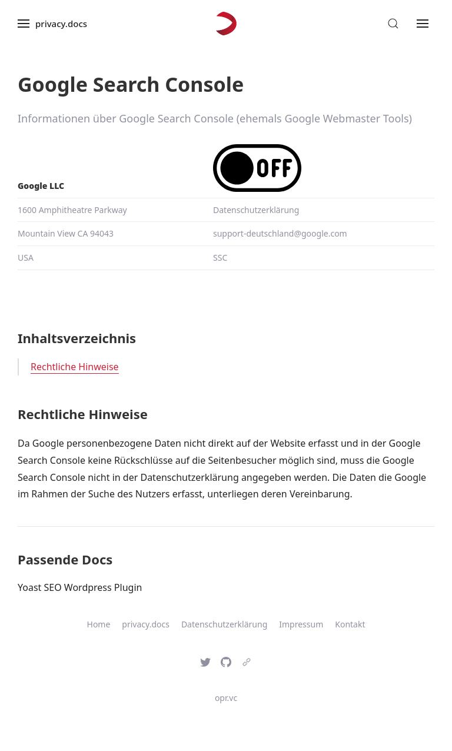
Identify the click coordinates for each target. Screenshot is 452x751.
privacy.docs (146, 624)
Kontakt (350, 624)
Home (99, 624)
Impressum (301, 624)
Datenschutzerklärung (256, 209)
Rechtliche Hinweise (75, 366)
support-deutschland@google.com (280, 233)
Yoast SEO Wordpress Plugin (80, 587)
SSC (220, 257)
